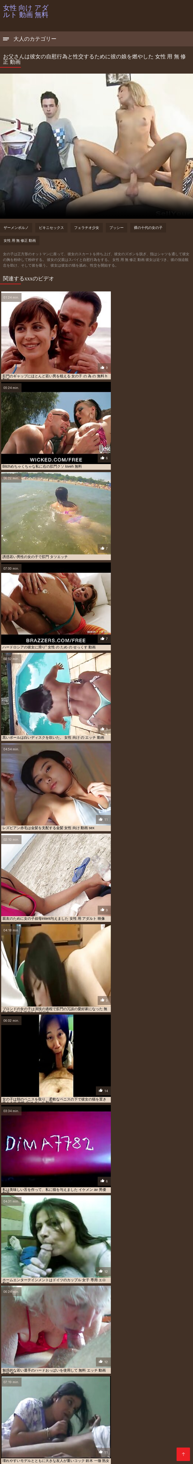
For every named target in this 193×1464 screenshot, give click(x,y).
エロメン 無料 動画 (108, 1426)
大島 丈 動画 (56, 1430)
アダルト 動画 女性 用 (49, 1417)
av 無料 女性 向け (79, 1413)
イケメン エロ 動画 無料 (161, 1417)
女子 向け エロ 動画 (17, 1436)
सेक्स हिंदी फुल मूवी (14, 1456)
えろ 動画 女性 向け (111, 1413)
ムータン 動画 (32, 1430)
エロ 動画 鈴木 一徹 (74, 1426)
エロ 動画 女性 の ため (42, 1423)
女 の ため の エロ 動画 (87, 1430)
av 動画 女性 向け (16, 1413)
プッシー (116, 228)
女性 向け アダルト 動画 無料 (146, 1456)
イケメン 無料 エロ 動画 (21, 1420)
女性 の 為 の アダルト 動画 (147, 1443)
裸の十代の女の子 (148, 228)
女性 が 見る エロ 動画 (53, 1436)
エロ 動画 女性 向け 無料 (116, 1423)
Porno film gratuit (103, 1456)
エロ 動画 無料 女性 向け (37, 1426)
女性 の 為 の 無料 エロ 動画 (47, 1446)
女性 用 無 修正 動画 (20, 240)
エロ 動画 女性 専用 (153, 1423)
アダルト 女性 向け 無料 (88, 1417)
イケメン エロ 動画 (125, 1417)
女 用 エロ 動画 (151, 1430)
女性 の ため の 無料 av (133, 1440)
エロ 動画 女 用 (122, 1420)
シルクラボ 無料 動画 (142, 1426)
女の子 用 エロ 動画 (123, 1433)
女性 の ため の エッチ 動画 (48, 1440)
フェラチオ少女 (86, 228)
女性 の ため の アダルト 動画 (135, 1436)
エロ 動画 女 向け (93, 1420)
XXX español (71, 1456)
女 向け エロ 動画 (122, 1430)
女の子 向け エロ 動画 (88, 1433)
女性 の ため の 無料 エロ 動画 (99, 1443)
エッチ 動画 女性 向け (59, 1420)
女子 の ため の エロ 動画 (161, 1433)
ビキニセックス (51, 228)
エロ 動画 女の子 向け (154, 1420)
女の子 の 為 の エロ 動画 (49, 1433)
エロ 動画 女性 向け (78, 1423)
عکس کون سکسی (43, 1456)
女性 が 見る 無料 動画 (91, 1436)
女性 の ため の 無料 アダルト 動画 (46, 1443)
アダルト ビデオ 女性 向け (150, 1413)
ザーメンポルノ (16, 228)
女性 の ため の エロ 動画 (92, 1440)
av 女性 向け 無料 (47, 1413)
